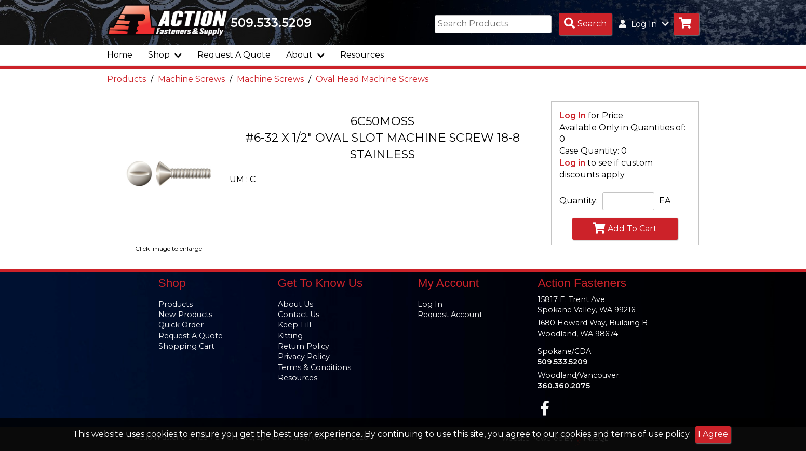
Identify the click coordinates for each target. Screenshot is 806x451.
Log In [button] (643, 24)
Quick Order (181, 325)
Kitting (290, 335)
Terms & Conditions (314, 367)
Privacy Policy (304, 356)
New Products (185, 314)
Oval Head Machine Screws (372, 79)
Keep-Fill (294, 325)
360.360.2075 (564, 385)
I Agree (713, 434)
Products (126, 79)
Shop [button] (165, 55)
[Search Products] (585, 24)
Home (119, 55)
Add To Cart (625, 228)
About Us (295, 304)
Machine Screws (191, 79)
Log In (572, 115)
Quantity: (578, 201)
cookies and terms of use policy (624, 434)
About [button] (305, 55)
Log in (572, 163)
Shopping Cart (186, 346)
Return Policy (303, 346)
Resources (362, 55)
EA (664, 201)
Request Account (450, 314)
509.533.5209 (271, 23)
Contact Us (298, 314)
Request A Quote (234, 55)
